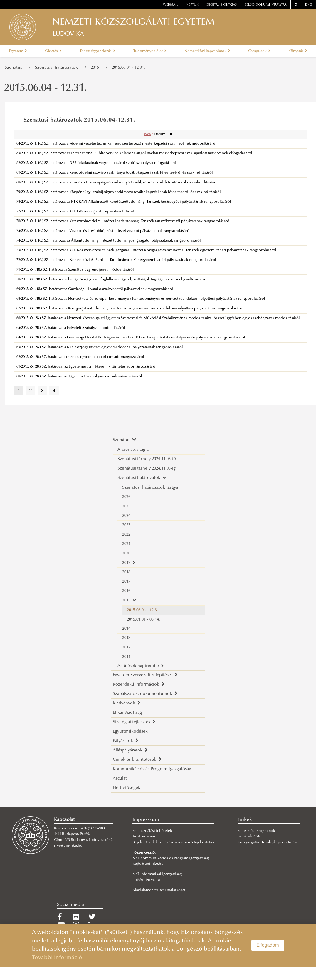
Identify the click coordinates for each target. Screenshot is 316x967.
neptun (192, 4)
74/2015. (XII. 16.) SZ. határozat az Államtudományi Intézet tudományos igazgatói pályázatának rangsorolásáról (108, 240)
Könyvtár (297, 51)
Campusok (259, 51)
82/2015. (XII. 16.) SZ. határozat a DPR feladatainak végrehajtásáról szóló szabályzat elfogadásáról (96, 163)
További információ (57, 958)
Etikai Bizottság (127, 712)
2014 (126, 628)
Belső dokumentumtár (265, 4)
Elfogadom (267, 945)
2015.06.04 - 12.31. (128, 68)
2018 (126, 572)
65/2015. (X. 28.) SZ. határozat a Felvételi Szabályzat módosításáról (70, 328)
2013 (126, 638)
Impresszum (145, 819)
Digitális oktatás (221, 4)
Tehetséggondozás (97, 51)
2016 (126, 591)
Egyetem (18, 51)
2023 (126, 525)
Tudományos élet (150, 51)
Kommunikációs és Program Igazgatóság (152, 769)
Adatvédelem (143, 836)
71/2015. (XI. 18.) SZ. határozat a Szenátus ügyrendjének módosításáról (75, 270)
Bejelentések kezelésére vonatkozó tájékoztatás (173, 842)
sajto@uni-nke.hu (148, 864)
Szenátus (14, 68)
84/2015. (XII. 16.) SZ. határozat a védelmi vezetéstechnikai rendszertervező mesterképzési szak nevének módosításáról (116, 143)
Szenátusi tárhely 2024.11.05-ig (146, 468)
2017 (126, 581)
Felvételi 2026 (249, 836)
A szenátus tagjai (133, 450)
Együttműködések (130, 731)
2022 (126, 534)
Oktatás (53, 51)
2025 (126, 506)
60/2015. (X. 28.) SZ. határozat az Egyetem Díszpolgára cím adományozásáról (79, 376)
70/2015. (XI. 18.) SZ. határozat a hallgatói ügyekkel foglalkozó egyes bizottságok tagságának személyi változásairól (112, 279)
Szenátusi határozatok (57, 68)
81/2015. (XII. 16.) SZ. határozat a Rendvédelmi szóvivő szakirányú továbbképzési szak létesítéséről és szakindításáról (114, 173)
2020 (126, 553)
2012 (126, 647)
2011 (126, 657)
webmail (170, 4)
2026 (126, 497)
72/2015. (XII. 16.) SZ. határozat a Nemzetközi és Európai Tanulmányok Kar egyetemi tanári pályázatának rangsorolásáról (116, 260)
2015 (96, 68)
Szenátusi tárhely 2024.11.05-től (147, 459)
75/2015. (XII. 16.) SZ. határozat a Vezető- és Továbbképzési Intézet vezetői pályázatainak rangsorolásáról (103, 231)
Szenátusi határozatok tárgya (150, 487)
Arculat (120, 778)
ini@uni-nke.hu (146, 879)
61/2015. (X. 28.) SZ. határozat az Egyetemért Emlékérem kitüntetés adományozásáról (86, 366)
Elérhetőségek (126, 788)
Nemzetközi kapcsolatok (207, 51)
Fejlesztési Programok (256, 831)
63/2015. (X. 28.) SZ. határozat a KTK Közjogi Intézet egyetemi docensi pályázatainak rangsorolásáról (99, 347)
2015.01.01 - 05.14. (143, 619)
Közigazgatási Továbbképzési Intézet (269, 842)
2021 (126, 544)
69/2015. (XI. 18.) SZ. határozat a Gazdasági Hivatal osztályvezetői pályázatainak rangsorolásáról (95, 289)
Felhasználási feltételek (152, 831)
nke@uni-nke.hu (68, 845)
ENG (308, 4)
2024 (126, 516)
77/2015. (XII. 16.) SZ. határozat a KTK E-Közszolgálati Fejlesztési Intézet (75, 211)
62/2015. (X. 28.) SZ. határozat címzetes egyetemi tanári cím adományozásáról (80, 357)
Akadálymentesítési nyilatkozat (158, 890)
